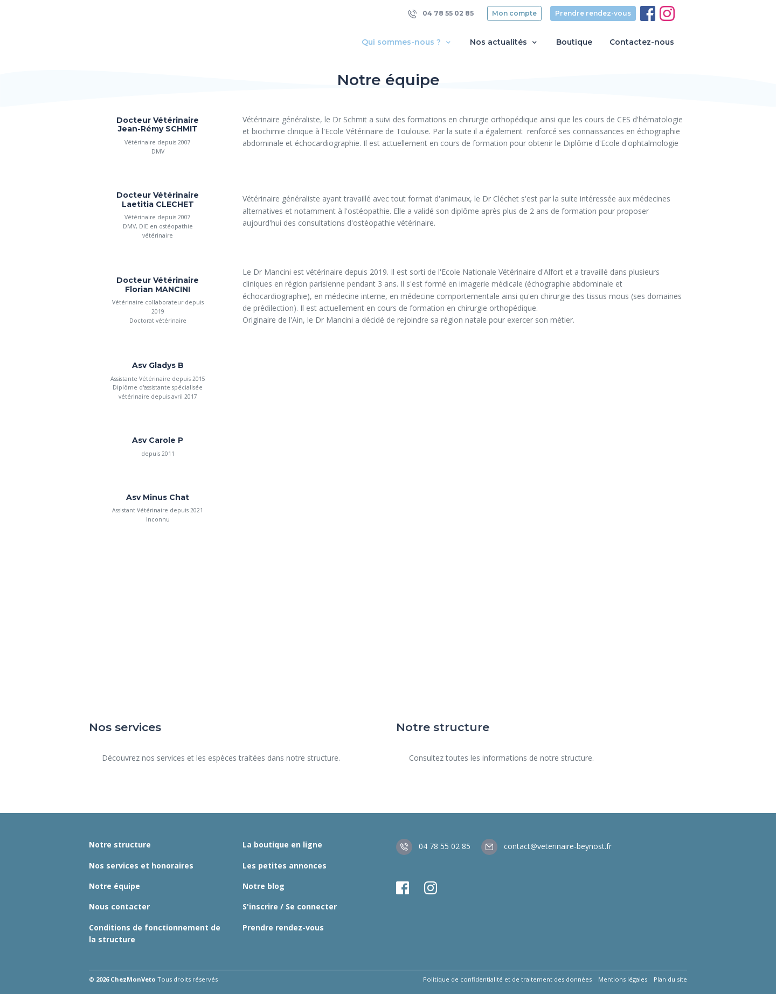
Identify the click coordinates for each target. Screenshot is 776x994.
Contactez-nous (641, 42)
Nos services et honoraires (141, 865)
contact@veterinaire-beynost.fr (546, 846)
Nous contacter (119, 906)
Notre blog (263, 886)
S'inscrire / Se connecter (289, 906)
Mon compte (514, 13)
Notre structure (120, 844)
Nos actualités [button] (504, 42)
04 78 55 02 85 (441, 13)
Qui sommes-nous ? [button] (407, 42)
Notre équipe (114, 886)
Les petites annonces (284, 865)
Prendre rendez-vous (593, 13)
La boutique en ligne (282, 844)
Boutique (574, 42)
